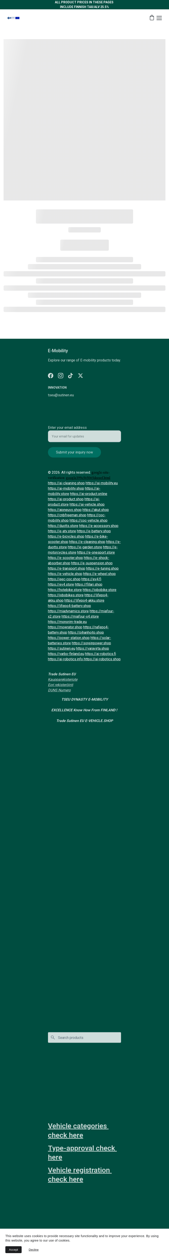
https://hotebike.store (65, 591)
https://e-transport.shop (66, 569)
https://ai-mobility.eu (102, 484)
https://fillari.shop (88, 585)
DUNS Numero (59, 693)
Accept (13, 1249)
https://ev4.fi (91, 580)
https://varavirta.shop (92, 649)
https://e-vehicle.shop (65, 575)
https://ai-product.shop (66, 500)
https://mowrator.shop (65, 628)
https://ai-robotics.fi (100, 655)
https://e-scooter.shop (65, 559)
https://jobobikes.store (66, 596)
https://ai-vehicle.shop (87, 505)
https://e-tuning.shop (102, 569)
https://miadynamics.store (68, 612)
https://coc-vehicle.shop (88, 521)
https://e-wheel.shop (99, 575)
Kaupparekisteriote (62, 683)
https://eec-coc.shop (64, 580)
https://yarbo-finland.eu (66, 655)
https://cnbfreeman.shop (67, 516)
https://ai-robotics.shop (102, 660)
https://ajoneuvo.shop (65, 511)
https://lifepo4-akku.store (84, 601)
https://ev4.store (61, 585)
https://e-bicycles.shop (66, 537)
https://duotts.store (63, 527)
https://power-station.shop (69, 639)
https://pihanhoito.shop (86, 633)
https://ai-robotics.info (66, 660)
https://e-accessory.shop (98, 527)
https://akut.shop (95, 511)
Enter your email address (67, 433)
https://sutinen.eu (61, 649)
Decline (34, 1249)
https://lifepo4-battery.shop (69, 607)
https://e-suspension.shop (92, 564)
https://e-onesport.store (96, 553)
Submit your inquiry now (74, 457)
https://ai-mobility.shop (66, 489)
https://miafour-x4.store (80, 617)
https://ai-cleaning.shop (66, 484)
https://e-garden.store (85, 548)
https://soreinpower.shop (91, 644)
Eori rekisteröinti (60, 688)
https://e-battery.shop (94, 532)
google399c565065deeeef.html (88, 479)
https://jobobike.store (99, 591)
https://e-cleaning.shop (87, 543)
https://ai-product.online (88, 495)
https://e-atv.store (62, 532)
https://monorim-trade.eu (67, 623)
